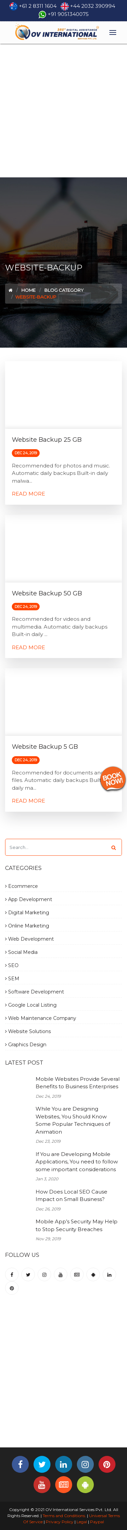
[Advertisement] (63, 110)
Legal (82, 1521)
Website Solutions (28, 1031)
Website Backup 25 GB (47, 439)
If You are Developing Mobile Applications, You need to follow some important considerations (77, 1162)
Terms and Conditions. (64, 1515)
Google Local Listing (31, 1005)
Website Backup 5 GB (45, 746)
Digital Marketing (27, 913)
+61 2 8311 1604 (38, 6)
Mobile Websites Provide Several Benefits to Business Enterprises (78, 1083)
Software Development (34, 992)
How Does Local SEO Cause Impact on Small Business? (71, 1195)
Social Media (21, 952)
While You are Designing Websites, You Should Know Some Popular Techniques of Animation (73, 1120)
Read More (28, 493)
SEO (12, 965)
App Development (28, 899)
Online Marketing (27, 926)
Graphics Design (25, 1045)
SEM (12, 979)
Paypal (97, 1521)
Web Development (29, 939)
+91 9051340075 (68, 14)
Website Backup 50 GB (47, 593)
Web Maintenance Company (40, 1018)
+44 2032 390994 (92, 6)
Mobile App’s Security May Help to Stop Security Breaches (77, 1225)
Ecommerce (21, 886)
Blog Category (64, 290)
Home (28, 290)
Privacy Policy (59, 1521)
